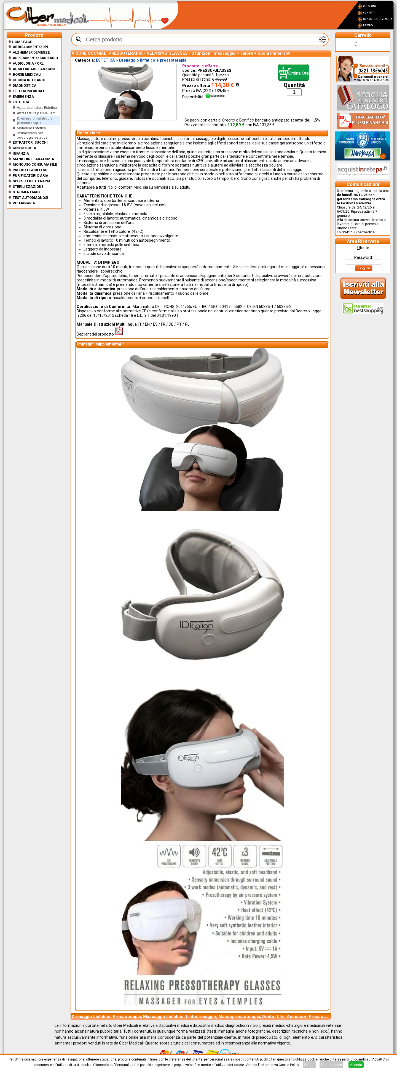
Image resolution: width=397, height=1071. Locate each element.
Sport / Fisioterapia (31, 181)
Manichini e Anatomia (33, 159)
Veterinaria (24, 203)
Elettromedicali (28, 91)
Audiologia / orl (28, 63)
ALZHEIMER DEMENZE (31, 52)
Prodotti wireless (30, 170)
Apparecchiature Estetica (37, 107)
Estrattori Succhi (30, 142)
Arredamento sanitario (35, 58)
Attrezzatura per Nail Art (36, 113)
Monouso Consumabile (35, 164)
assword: (363, 257)
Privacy (368, 25)
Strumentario (26, 192)
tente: (363, 248)
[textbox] (200, 39)
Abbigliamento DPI (30, 47)
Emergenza (23, 96)
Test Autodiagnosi (30, 198)
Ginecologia (24, 148)
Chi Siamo (369, 6)
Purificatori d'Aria (30, 175)
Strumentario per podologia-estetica (32, 135)
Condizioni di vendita (377, 19)
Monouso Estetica (31, 128)
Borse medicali (27, 74)
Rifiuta (309, 1065)
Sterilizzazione (28, 186)
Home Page (20, 42)
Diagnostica (24, 85)
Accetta (356, 1065)
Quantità (294, 85)
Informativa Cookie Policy (280, 1065)
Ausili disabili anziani (34, 69)
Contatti (369, 12)
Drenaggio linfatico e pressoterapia (35, 120)
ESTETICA (21, 102)
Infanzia (21, 153)
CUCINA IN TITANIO (29, 80)
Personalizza (331, 1065)
